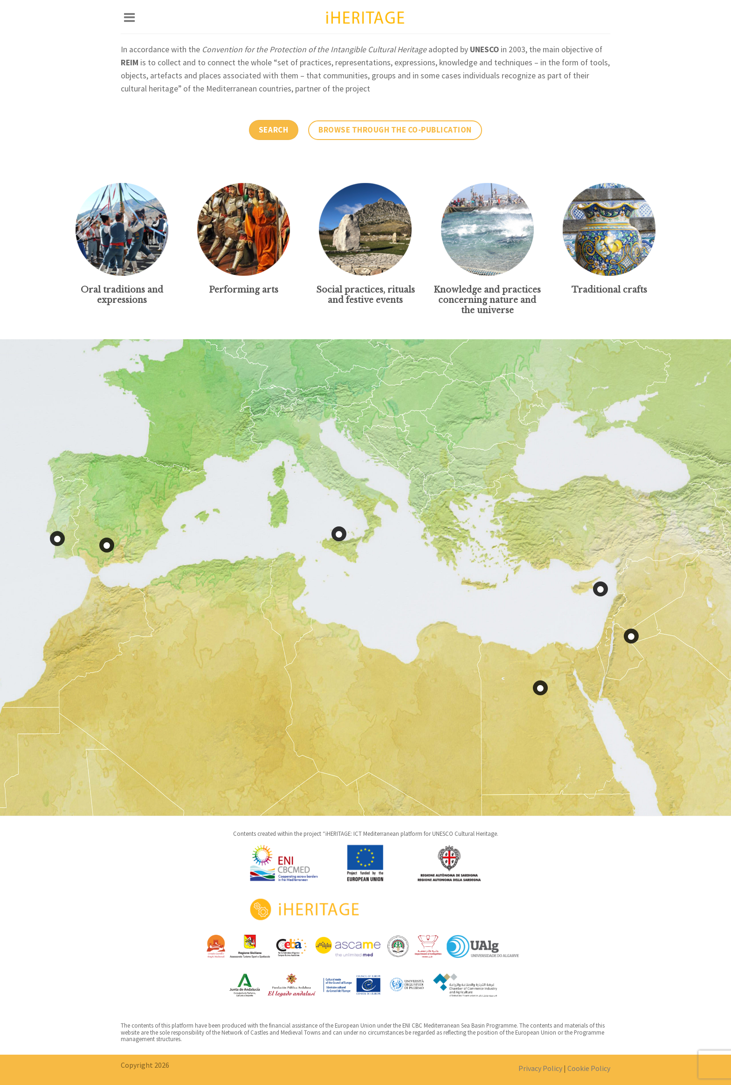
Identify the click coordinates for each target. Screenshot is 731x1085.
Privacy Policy (540, 1068)
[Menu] (129, 17)
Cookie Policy (588, 1068)
